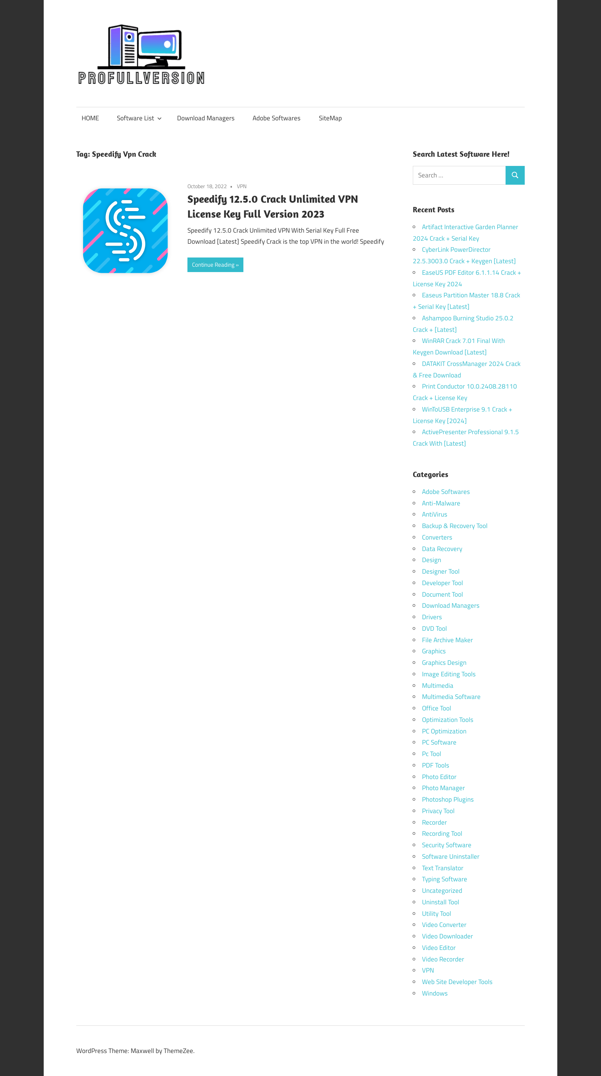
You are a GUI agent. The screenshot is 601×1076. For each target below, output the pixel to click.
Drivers (432, 617)
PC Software (439, 742)
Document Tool (442, 594)
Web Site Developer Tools (457, 982)
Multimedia (437, 686)
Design (431, 560)
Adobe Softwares (276, 118)
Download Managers (206, 118)
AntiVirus (434, 514)
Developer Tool (442, 583)
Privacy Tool (438, 811)
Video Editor (439, 948)
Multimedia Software (451, 697)
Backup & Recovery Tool (455, 526)
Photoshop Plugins (448, 799)
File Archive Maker (447, 640)
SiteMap (330, 118)
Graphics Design (444, 663)
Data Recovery (442, 549)
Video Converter (444, 925)
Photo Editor (439, 777)
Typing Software (444, 879)
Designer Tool (441, 571)
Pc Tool (431, 754)
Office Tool (436, 708)
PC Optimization (444, 731)
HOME (90, 118)
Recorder (434, 822)
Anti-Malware (441, 503)
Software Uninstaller (450, 856)
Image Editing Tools (449, 674)
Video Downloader (447, 936)
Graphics (434, 651)
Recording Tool (442, 833)
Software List (139, 118)
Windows (435, 993)
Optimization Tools (447, 720)
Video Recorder (443, 959)
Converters (437, 537)
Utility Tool (436, 914)
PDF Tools (435, 765)
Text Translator (442, 868)
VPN (241, 186)
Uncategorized (442, 891)
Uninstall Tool (440, 902)
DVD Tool (434, 628)
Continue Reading (213, 264)
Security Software (446, 845)
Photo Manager (444, 788)
